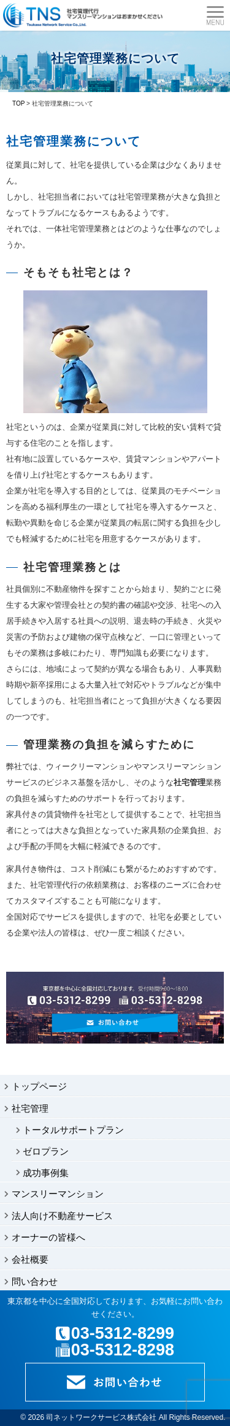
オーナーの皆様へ (48, 1237)
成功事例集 (46, 1173)
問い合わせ (35, 1281)
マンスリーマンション (58, 1193)
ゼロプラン (46, 1151)
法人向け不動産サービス (62, 1216)
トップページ (39, 1086)
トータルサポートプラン (73, 1130)
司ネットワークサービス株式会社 (101, 1417)
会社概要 (30, 1259)
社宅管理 (30, 1108)
